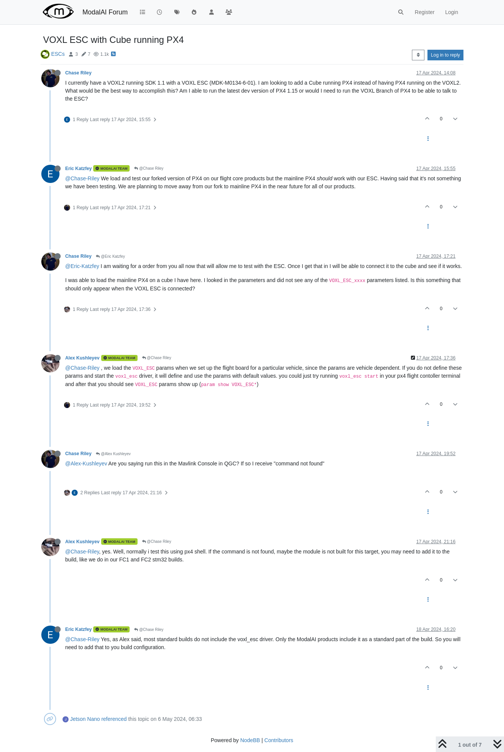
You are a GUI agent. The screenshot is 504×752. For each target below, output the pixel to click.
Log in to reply (445, 55)
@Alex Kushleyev (113, 454)
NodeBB (250, 740)
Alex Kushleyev (82, 358)
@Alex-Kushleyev (86, 463)
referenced (114, 719)
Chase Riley (78, 73)
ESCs (58, 54)
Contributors (279, 740)
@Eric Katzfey (110, 256)
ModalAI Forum (105, 12)
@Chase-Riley (82, 178)
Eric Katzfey (78, 168)
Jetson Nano (85, 719)
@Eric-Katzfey (82, 266)
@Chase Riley (148, 168)
